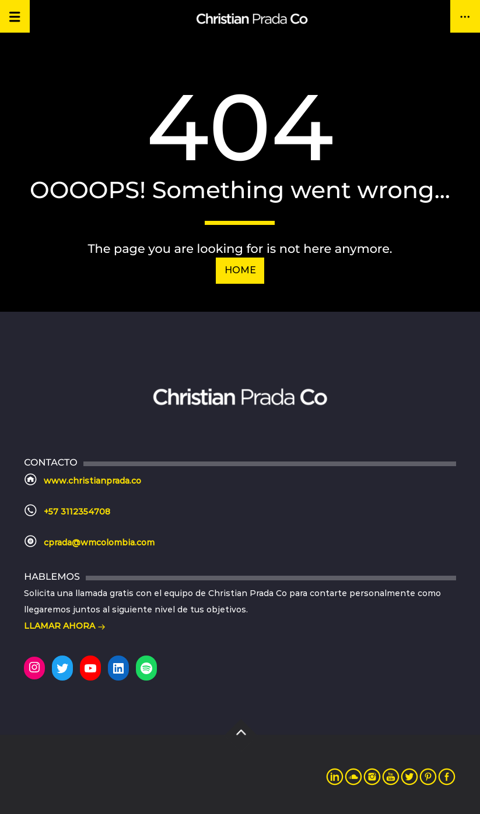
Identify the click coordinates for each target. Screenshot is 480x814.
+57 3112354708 (77, 511)
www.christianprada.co (92, 480)
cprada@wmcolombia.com (99, 542)
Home (240, 270)
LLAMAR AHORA (65, 627)
